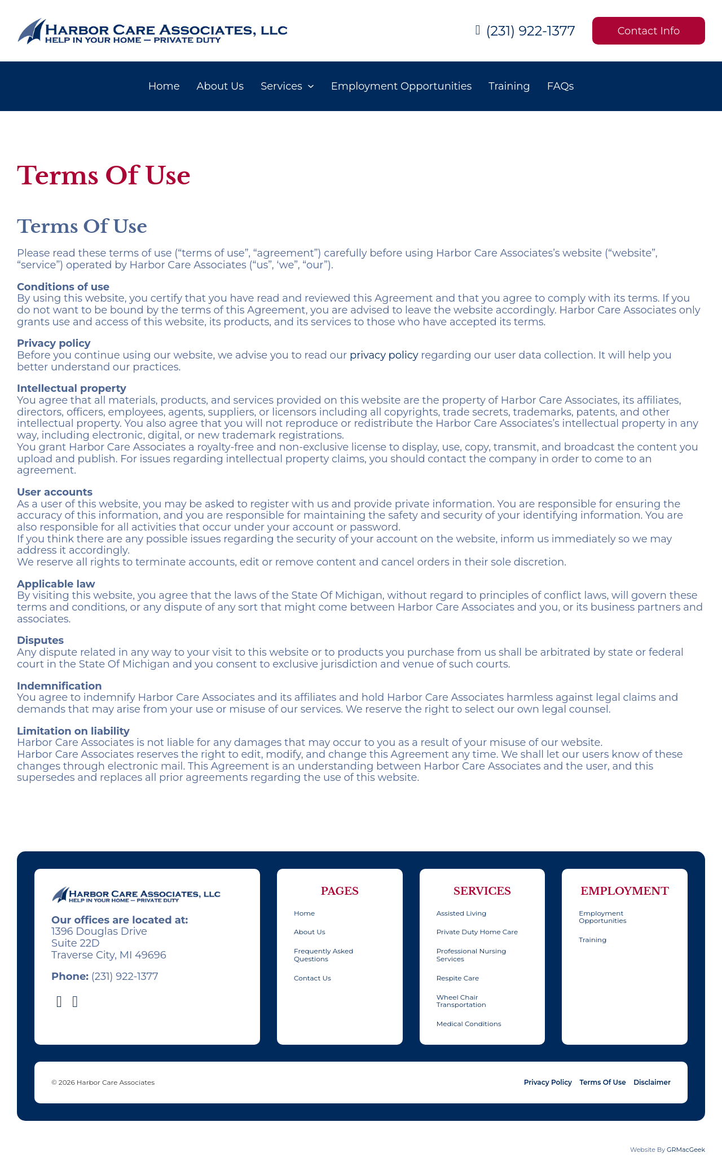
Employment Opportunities (401, 86)
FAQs (560, 86)
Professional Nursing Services (472, 955)
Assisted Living (462, 913)
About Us (220, 86)
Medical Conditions (469, 1024)
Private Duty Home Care (477, 932)
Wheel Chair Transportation (461, 1001)
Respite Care (458, 978)
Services (281, 86)
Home (164, 86)
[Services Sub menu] (310, 86)
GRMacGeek (686, 1150)
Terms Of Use (603, 1082)
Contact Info (649, 31)
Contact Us (312, 978)
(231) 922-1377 (530, 31)
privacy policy (384, 355)
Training (509, 86)
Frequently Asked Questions (323, 955)
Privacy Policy (548, 1082)
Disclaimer (652, 1082)
